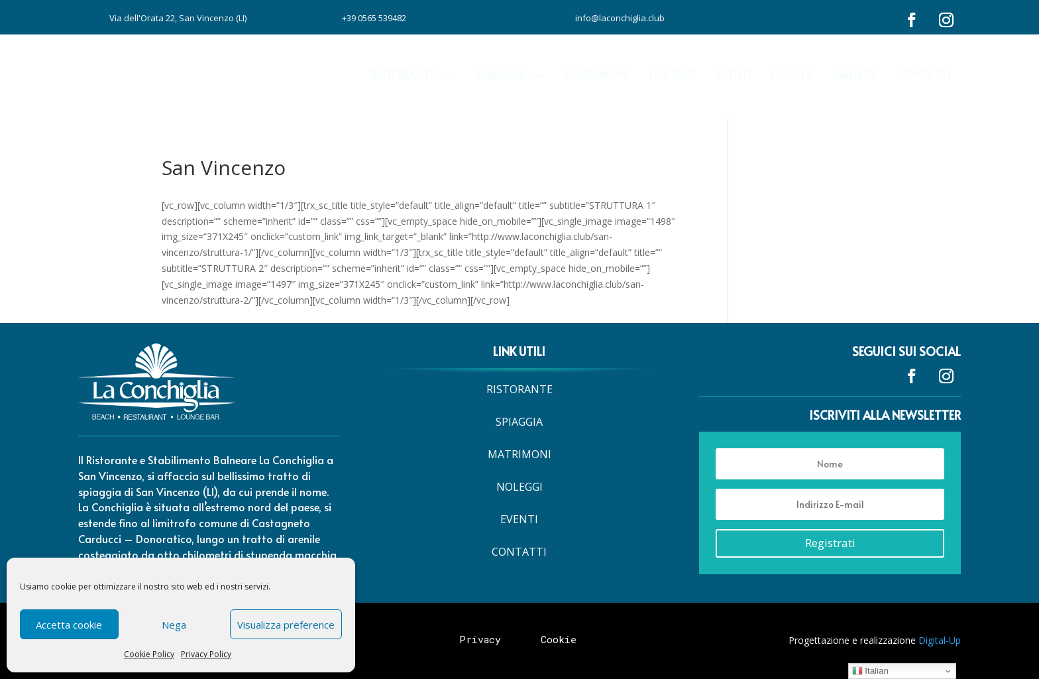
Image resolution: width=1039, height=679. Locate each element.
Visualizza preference (286, 624)
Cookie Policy (149, 654)
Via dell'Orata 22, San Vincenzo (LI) (177, 18)
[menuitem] (412, 66)
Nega (174, 624)
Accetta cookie (69, 624)
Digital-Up (939, 640)
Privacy (480, 639)
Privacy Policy (206, 654)
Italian (870, 671)
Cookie (558, 639)
